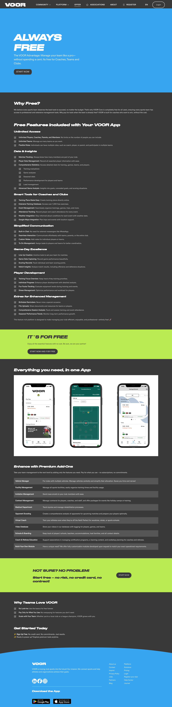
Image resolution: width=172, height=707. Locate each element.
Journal (127, 683)
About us (112, 664)
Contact (112, 667)
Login (158, 5)
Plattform (127, 664)
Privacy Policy (114, 674)
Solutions (127, 667)
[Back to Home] (15, 5)
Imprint (111, 670)
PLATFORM (62, 5)
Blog (110, 683)
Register (129, 5)
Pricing (126, 670)
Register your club (131, 677)
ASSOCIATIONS (95, 5)
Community (43, 5)
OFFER (77, 5)
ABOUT (113, 5)
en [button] (146, 5)
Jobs (111, 677)
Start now (22, 72)
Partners (112, 680)
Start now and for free (42, 351)
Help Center (128, 680)
